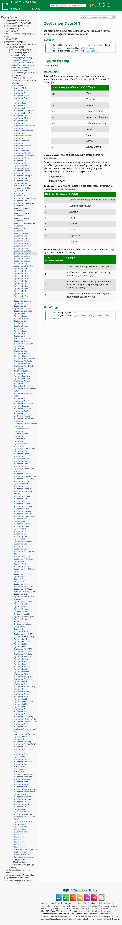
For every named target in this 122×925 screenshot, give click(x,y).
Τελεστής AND (20, 88)
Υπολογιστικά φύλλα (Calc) (17, 26)
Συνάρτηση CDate (21, 158)
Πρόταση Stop (20, 739)
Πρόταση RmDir (20, 681)
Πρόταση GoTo (20, 451)
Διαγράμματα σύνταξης (21, 70)
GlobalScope (19, 100)
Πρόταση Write (20, 827)
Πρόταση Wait (20, 809)
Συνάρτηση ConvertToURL (25, 198)
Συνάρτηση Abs (20, 85)
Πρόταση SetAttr (21, 704)
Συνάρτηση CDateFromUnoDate (22, 144)
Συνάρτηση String (21, 754)
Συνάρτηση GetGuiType (24, 418)
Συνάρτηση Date (21, 248)
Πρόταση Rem (20, 664)
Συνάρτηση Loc (20, 544)
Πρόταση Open (20, 606)
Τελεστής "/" (19, 842)
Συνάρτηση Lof (20, 546)
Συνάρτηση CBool (21, 115)
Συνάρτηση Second (22, 694)
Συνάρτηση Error (21, 341)
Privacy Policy (68, 903)
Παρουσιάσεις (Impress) (16, 28)
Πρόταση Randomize (22, 656)
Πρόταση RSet (20, 689)
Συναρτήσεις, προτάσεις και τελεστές (22, 74)
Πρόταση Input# (21, 483)
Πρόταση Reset (20, 669)
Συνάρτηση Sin (20, 714)
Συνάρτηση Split (21, 724)
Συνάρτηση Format (22, 381)
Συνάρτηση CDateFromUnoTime (22, 134)
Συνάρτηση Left (20, 534)
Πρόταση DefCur (21, 273)
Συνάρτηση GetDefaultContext (22, 414)
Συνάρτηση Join (20, 519)
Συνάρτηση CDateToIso (24, 155)
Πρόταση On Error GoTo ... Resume (25, 597)
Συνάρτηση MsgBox (22, 574)
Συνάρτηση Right (21, 679)
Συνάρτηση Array (21, 90)
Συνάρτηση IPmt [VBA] (23, 488)
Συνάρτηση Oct (20, 594)
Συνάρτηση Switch (22, 759)
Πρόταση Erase (20, 331)
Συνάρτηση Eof (20, 321)
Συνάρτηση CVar (21, 243)
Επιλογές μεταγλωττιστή (21, 57)
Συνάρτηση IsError (22, 504)
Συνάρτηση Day (20, 263)
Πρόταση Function (21, 406)
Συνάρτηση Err (20, 336)
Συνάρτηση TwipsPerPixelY (25, 791)
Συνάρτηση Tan (20, 764)
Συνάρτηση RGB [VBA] (23, 676)
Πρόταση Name (20, 576)
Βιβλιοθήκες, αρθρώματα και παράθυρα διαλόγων (23, 66)
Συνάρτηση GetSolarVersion (21, 432)
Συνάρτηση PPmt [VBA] (24, 636)
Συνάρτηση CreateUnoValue (21, 232)
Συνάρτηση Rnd (20, 684)
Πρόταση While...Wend (23, 822)
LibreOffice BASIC (16, 47)
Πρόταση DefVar (21, 296)
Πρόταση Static (20, 736)
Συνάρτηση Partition (22, 631)
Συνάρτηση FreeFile (22, 401)
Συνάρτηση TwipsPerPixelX (25, 789)
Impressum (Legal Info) (51, 903)
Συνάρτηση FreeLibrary (23, 403)
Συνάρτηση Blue (21, 105)
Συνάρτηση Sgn (20, 709)
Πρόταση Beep (20, 103)
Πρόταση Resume (21, 671)
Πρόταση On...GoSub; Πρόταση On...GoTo (23, 602)
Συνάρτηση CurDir (21, 241)
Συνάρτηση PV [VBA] (23, 649)
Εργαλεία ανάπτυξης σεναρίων (21, 875)
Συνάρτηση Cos (20, 201)
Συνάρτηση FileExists (23, 361)
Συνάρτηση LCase (21, 526)
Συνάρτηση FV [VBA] (23, 408)
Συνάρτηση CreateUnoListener (22, 212)
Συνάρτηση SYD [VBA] (23, 761)
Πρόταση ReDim (21, 659)
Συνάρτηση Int (20, 486)
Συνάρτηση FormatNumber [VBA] (25, 389)
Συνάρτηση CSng (21, 236)
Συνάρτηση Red (20, 661)
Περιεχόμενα (9, 17)
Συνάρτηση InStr (21, 473)
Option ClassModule (22, 611)
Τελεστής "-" (19, 834)
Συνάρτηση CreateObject (24, 203)
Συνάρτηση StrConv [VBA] (25, 744)
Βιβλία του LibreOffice (80, 890)
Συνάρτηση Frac (20, 398)
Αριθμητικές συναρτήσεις (24, 591)
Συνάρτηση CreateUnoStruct (21, 227)
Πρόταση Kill (19, 521)
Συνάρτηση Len (20, 536)
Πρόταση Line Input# (23, 541)
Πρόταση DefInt (21, 283)
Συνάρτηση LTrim (21, 531)
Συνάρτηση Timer (21, 784)
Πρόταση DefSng (21, 291)
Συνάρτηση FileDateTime (24, 358)
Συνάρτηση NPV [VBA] (23, 589)
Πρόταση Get (19, 441)
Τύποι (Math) (11, 39)
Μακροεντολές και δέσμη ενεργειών (21, 44)
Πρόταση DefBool (21, 271)
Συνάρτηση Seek (21, 696)
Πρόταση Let (19, 539)
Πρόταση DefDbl (21, 278)
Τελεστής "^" (19, 847)
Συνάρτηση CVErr (21, 246)
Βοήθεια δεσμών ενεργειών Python (18, 871)
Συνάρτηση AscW (21, 95)
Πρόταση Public (20, 644)
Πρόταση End (19, 313)
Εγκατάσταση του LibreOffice (18, 877)
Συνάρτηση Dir (20, 306)
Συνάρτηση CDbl (21, 160)
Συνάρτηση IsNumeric (23, 511)
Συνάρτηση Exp (20, 351)
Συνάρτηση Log (20, 549)
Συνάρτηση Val (20, 807)
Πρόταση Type (20, 794)
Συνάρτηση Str (20, 746)
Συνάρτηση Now (21, 584)
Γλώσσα (36, 8)
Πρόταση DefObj (21, 288)
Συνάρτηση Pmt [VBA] (23, 634)
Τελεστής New (20, 579)
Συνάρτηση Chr (20, 173)
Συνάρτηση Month (21, 566)
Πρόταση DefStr (21, 293)
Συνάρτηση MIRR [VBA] (24, 559)
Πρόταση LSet (20, 529)
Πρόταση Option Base (23, 609)
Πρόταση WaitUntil (22, 812)
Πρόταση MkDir (20, 561)
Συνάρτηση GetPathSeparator (21, 427)
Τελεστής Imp (19, 471)
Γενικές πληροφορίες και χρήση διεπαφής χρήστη (20, 51)
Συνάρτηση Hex (20, 461)
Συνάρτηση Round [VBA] (24, 686)
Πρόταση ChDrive (21, 168)
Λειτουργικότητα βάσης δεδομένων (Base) (19, 35)
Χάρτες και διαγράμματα (16, 41)
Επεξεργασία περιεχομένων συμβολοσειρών (25, 850)
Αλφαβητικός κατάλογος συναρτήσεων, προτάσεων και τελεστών (23, 80)
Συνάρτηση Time (21, 781)
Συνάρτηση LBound (22, 524)
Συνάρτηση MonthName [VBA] (24, 570)
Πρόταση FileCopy (21, 356)
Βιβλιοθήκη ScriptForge (24, 864)
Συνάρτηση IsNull (21, 509)
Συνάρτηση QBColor (22, 651)
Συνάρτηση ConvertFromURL (21, 194)
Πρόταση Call (19, 108)
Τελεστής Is (18, 493)
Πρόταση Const (20, 190)
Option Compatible (22, 188)
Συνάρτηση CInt (20, 178)
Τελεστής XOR (20, 829)
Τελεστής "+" (19, 839)
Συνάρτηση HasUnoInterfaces (21, 457)
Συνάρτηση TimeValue (23, 779)
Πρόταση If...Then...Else (24, 468)
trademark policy (74, 919)
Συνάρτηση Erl (20, 333)
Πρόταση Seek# (20, 699)
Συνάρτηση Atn (20, 98)
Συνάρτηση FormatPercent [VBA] (25, 394)
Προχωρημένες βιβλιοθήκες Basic (18, 860)
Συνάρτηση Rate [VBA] (23, 654)
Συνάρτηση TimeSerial (23, 776)
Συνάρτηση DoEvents (23, 311)
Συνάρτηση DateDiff (22, 253)
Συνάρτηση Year (21, 832)
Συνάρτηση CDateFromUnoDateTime (24, 124)
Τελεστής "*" (19, 837)
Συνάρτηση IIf (20, 466)
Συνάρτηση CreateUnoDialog (21, 207)
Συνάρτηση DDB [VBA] (23, 266)
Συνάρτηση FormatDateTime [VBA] (23, 384)
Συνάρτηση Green (21, 453)
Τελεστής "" (18, 844)
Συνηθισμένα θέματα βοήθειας (18, 880)
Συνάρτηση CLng (21, 180)
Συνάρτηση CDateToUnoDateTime (23, 129)
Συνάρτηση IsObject (22, 514)
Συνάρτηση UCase (21, 804)
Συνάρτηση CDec (21, 163)
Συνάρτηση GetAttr (22, 411)
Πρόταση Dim (19, 303)
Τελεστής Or (19, 629)
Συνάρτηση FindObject (23, 366)
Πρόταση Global (21, 443)
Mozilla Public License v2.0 (99, 908)
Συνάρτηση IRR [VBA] (23, 491)
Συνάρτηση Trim (21, 786)
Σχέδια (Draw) (12, 31)
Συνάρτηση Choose (22, 170)
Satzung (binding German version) (55, 905)
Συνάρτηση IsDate (21, 498)
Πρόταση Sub (19, 756)
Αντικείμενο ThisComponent (20, 767)
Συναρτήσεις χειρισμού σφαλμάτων (23, 344)
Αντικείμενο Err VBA (22, 338)
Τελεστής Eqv (19, 328)
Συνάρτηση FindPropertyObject (22, 369)
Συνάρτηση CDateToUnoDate (21, 149)
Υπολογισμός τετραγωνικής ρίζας (25, 730)
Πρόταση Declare (21, 268)
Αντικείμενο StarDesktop (24, 734)
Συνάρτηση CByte (21, 118)
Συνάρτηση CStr (21, 238)
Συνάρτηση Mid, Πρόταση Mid (25, 552)
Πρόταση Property (21, 641)
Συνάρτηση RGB (21, 674)
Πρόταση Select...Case (23, 113)
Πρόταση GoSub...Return (24, 448)
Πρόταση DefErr (21, 281)
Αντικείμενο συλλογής (23, 185)
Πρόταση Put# (20, 646)
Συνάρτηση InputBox (22, 481)
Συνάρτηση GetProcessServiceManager (25, 422)
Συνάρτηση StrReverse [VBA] (23, 750)
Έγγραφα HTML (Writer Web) (18, 23)
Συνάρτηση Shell (21, 711)
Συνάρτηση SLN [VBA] (23, 716)
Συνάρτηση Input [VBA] (24, 478)
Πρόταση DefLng (21, 286)
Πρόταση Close (20, 183)
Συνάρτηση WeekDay (23, 814)
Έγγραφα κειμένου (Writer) (17, 20)
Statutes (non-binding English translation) (94, 903)
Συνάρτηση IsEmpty (22, 501)
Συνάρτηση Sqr (20, 726)
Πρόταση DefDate (21, 276)
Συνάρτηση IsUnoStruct (24, 516)
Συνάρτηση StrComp (22, 741)
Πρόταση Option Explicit (24, 616)
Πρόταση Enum (20, 316)
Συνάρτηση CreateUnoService (21, 217)
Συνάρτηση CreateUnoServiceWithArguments (25, 222)
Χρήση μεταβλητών (22, 854)
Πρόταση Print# (20, 639)
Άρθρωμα (15, 8)
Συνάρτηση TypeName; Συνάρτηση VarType (23, 798)
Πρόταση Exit (19, 348)
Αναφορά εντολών (18, 55)
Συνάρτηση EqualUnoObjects (21, 324)
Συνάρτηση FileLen (22, 363)
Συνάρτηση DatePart (22, 256)
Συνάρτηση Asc (20, 93)
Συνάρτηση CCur (21, 120)
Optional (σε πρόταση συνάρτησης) (23, 625)
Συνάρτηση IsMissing (23, 506)
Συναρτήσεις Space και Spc (25, 719)
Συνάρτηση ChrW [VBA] (24, 175)
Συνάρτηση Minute (22, 556)
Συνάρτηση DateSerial (23, 258)
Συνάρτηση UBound (22, 802)
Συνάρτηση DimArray (23, 301)
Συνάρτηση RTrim (21, 691)
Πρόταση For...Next (22, 376)
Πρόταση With (20, 824)
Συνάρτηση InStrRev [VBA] (25, 476)
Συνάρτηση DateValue (23, 261)
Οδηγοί (14, 867)
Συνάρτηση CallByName (24, 110)
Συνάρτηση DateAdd (22, 251)
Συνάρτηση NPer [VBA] (24, 586)
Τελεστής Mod (20, 564)
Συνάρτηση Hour (21, 463)
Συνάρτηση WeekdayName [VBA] (25, 818)
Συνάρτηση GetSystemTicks (20, 437)
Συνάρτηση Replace (22, 666)
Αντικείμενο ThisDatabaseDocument (24, 772)
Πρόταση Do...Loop (22, 308)
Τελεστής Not (19, 581)
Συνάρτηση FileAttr (22, 353)
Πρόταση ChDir (20, 165)
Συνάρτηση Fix (20, 373)
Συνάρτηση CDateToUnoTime (21, 139)
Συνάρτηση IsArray (22, 496)
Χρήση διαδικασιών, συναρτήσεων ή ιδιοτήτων (22, 61)
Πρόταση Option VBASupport (21, 620)
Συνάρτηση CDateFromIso (25, 153)
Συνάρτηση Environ (22, 318)
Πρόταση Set (19, 706)
